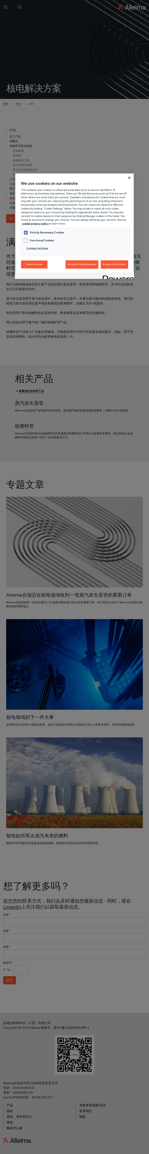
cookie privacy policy (35, 224)
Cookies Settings (37, 248)
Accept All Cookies (114, 264)
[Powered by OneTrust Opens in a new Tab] (117, 276)
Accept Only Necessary (82, 264)
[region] (74, 226)
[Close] (129, 177)
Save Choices (34, 264)
